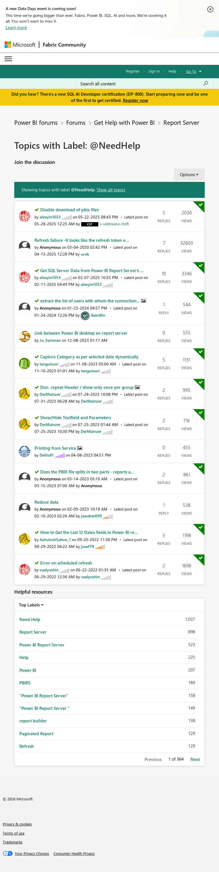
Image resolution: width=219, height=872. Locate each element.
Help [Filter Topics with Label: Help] (24, 657)
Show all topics (111, 189)
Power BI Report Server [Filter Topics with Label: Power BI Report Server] (41, 645)
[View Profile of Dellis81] (47, 455)
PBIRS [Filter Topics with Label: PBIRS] (25, 683)
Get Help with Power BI (124, 122)
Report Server (181, 122)
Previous (153, 759)
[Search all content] (144, 83)
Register (133, 71)
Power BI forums (36, 122)
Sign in (154, 71)
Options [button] (187, 174)
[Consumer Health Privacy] (74, 853)
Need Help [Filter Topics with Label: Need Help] (29, 619)
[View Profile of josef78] (87, 546)
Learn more (16, 27)
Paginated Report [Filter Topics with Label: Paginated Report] (36, 733)
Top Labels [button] (29, 605)
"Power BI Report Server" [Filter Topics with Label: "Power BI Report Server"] (43, 695)
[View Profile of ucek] (85, 254)
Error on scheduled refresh (66, 563)
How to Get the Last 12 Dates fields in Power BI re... (89, 532)
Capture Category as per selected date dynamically (89, 356)
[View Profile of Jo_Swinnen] (50, 340)
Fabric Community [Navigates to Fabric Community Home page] (64, 44)
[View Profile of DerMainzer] (50, 394)
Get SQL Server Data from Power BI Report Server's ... (91, 270)
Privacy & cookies (17, 823)
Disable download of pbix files (69, 209)
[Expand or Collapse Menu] (8, 59)
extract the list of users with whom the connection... (90, 301)
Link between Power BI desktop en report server (81, 333)
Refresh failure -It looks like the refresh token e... (82, 240)
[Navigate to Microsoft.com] (20, 44)
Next (195, 759)
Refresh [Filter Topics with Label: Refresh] (26, 746)
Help (172, 71)
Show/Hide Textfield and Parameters (75, 417)
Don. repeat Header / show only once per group (87, 387)
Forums (76, 122)
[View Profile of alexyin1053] (50, 216)
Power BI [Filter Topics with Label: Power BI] (27, 670)
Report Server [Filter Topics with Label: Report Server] (32, 632)
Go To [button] (191, 71)
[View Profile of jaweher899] (91, 515)
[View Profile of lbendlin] (98, 315)
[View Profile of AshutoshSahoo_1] (55, 539)
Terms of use (14, 833)
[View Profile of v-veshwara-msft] (114, 223)
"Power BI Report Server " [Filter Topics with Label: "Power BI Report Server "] (44, 708)
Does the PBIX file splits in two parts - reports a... (87, 472)
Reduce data (46, 502)
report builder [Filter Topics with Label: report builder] (33, 721)
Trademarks (13, 841)
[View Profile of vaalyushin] (49, 569)
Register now (135, 100)
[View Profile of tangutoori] (49, 363)
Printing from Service (56, 448)
